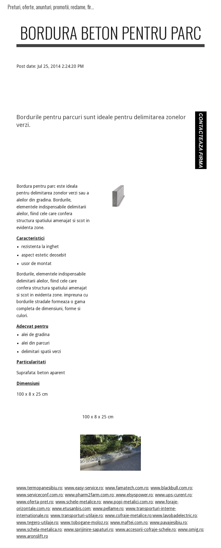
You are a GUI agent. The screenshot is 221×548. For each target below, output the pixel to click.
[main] (110, 35)
